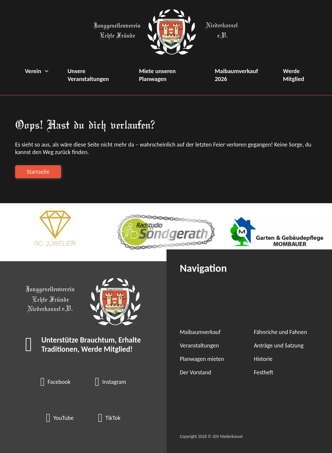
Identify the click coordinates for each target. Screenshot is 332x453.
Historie (263, 359)
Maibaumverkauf (200, 332)
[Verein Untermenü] (46, 71)
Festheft (263, 372)
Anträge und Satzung (278, 345)
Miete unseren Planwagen (157, 75)
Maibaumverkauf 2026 (236, 75)
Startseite (38, 171)
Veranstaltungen (199, 345)
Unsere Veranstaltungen (88, 75)
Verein (33, 71)
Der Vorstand (195, 372)
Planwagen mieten (202, 359)
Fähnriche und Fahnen (280, 332)
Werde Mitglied (293, 75)
